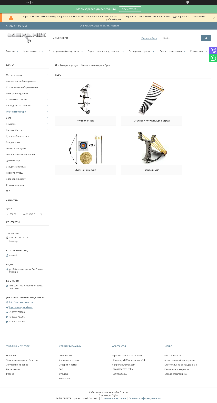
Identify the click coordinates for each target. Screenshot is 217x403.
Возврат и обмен (68, 364)
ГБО (8, 191)
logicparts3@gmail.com (21, 307)
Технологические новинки (20, 154)
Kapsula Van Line (15, 130)
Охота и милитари (91, 65)
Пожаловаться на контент (114, 398)
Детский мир (13, 160)
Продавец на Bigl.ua (109, 395)
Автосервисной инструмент (21, 81)
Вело (8, 117)
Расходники (196, 51)
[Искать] (206, 38)
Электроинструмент (140, 51)
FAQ (61, 369)
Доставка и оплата (69, 360)
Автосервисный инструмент (64, 51)
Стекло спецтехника (171, 51)
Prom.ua (124, 392)
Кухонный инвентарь (17, 136)
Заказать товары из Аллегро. (22, 360)
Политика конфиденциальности (145, 398)
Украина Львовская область (127, 355)
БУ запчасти (13, 369)
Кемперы (11, 123)
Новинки (11, 355)
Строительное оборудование (104, 51)
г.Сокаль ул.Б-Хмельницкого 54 (128, 360)
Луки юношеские (186, 120)
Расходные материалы (18, 105)
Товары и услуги (69, 65)
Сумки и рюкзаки (15, 184)
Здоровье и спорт (16, 178)
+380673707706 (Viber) (123, 369)
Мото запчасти (32, 51)
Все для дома (13, 142)
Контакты (64, 378)
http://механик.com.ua (21, 302)
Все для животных (16, 166)
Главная (10, 51)
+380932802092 (119, 373)
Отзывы (63, 373)
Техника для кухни (16, 148)
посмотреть (130, 9)
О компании (65, 355)
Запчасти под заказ (17, 364)
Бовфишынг (79, 170)
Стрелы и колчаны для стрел (133, 120)
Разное (10, 373)
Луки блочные (79, 120)
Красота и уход (14, 172)
